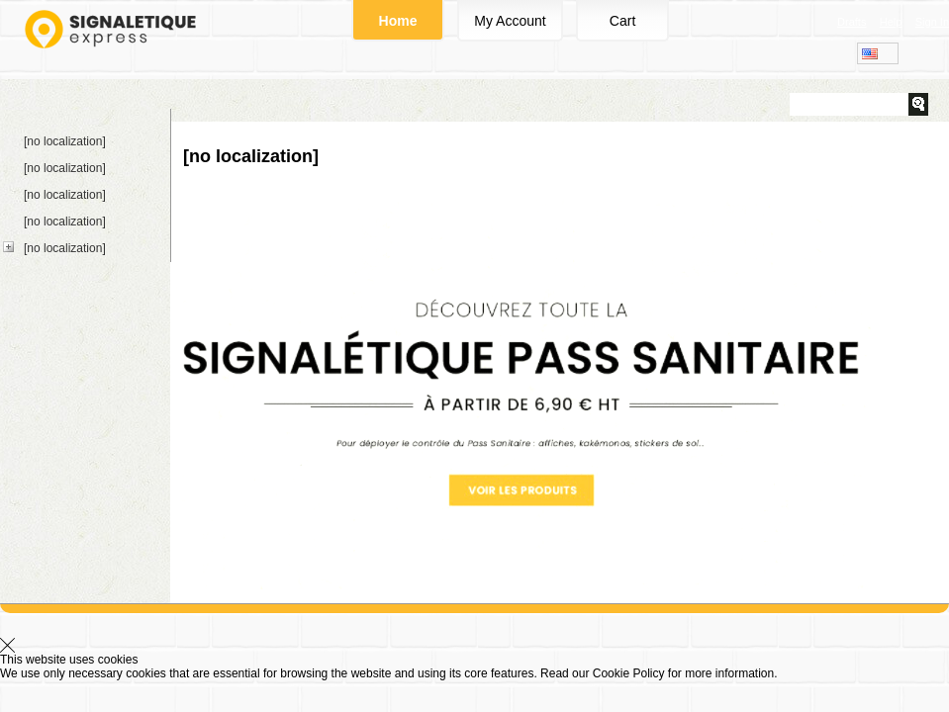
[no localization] (65, 141)
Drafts (851, 22)
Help (891, 22)
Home (398, 21)
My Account (509, 21)
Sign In (932, 22)
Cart (622, 21)
